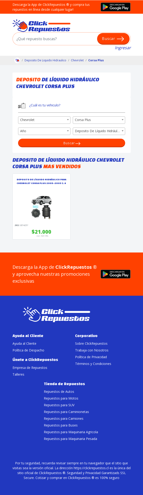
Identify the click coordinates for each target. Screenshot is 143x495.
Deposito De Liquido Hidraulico (45, 60)
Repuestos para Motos (61, 398)
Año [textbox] (23, 131)
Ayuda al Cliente (24, 343)
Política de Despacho (28, 350)
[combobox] (44, 120)
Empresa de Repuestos (30, 367)
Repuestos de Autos (59, 391)
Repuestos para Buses (61, 425)
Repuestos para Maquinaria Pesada (70, 438)
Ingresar (123, 47)
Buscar (113, 39)
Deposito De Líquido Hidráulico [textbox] (98, 131)
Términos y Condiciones (93, 363)
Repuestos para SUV (59, 405)
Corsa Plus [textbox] (83, 120)
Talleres (18, 374)
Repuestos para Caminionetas (66, 412)
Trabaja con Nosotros (91, 350)
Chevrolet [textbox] (27, 120)
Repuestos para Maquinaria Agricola (71, 432)
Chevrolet (77, 60)
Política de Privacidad (91, 357)
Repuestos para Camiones (63, 418)
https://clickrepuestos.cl (91, 468)
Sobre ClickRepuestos (91, 343)
